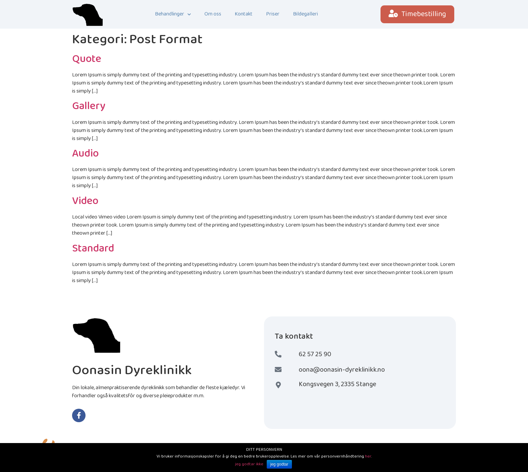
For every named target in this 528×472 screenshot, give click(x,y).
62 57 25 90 (315, 354)
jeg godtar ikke (249, 464)
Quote (86, 59)
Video (85, 201)
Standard (93, 248)
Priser (272, 14)
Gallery (88, 106)
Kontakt (244, 14)
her (368, 456)
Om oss (212, 14)
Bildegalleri (305, 14)
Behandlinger (173, 14)
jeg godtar (279, 464)
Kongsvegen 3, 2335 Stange (337, 384)
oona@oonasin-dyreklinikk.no (342, 369)
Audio (85, 153)
